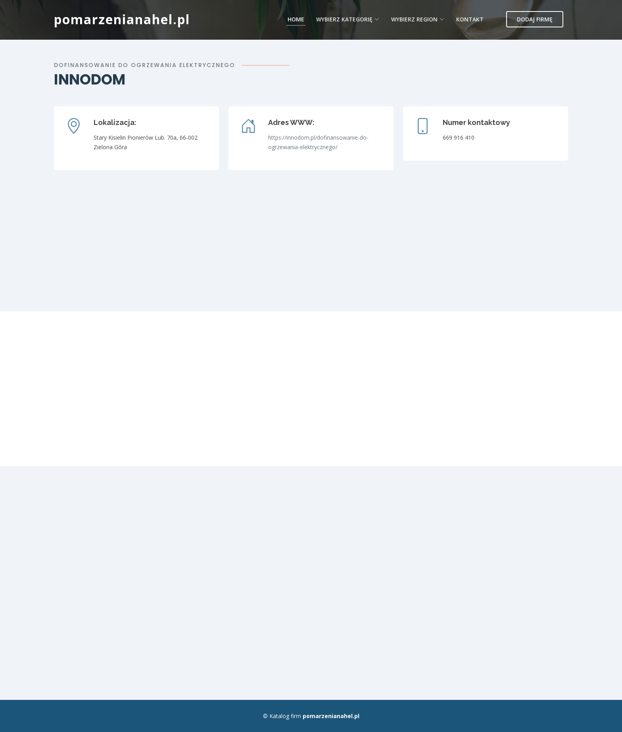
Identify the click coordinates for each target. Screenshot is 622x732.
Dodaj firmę (535, 19)
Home (296, 19)
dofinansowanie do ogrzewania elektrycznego (144, 65)
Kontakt (470, 19)
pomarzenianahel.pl (122, 19)
